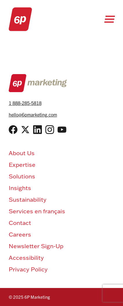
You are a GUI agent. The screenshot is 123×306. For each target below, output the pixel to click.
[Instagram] (49, 129)
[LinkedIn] (37, 129)
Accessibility (26, 257)
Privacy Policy (28, 269)
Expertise (22, 164)
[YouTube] (62, 129)
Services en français (37, 211)
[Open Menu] (109, 19)
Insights (20, 188)
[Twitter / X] (25, 129)
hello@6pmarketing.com (33, 114)
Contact (20, 222)
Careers (20, 234)
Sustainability (28, 199)
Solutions (22, 176)
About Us (22, 153)
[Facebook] (13, 129)
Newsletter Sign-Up (36, 246)
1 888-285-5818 (25, 103)
